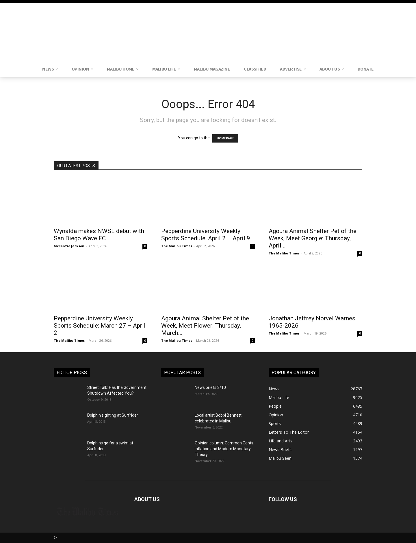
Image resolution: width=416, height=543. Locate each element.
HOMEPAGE (225, 138)
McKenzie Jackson (69, 246)
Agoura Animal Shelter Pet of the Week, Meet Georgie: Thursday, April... (312, 238)
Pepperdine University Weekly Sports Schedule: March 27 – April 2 (100, 325)
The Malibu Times (176, 246)
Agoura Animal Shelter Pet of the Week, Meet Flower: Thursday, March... (205, 325)
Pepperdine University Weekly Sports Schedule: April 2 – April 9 (205, 235)
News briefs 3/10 (210, 387)
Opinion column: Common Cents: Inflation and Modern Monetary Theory (224, 449)
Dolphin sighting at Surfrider (112, 415)
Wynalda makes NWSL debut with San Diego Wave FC (99, 235)
